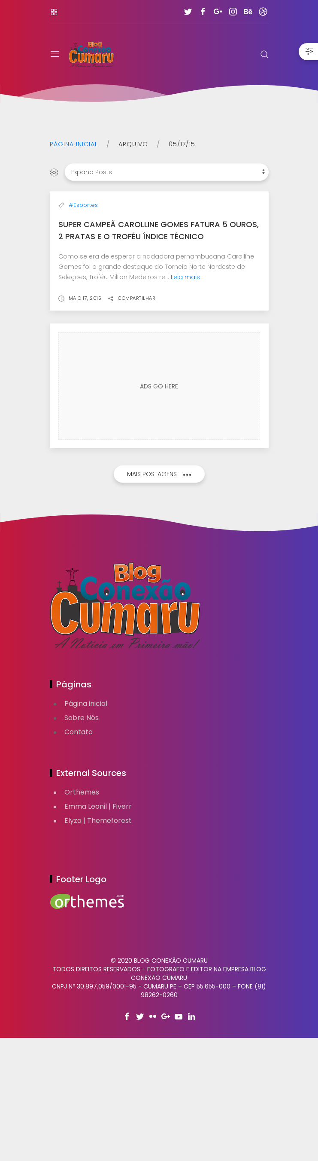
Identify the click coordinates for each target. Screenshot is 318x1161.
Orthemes (81, 915)
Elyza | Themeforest (98, 944)
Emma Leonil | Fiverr (98, 929)
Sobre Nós (81, 841)
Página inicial (74, 144)
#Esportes (83, 328)
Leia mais (185, 400)
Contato (78, 855)
